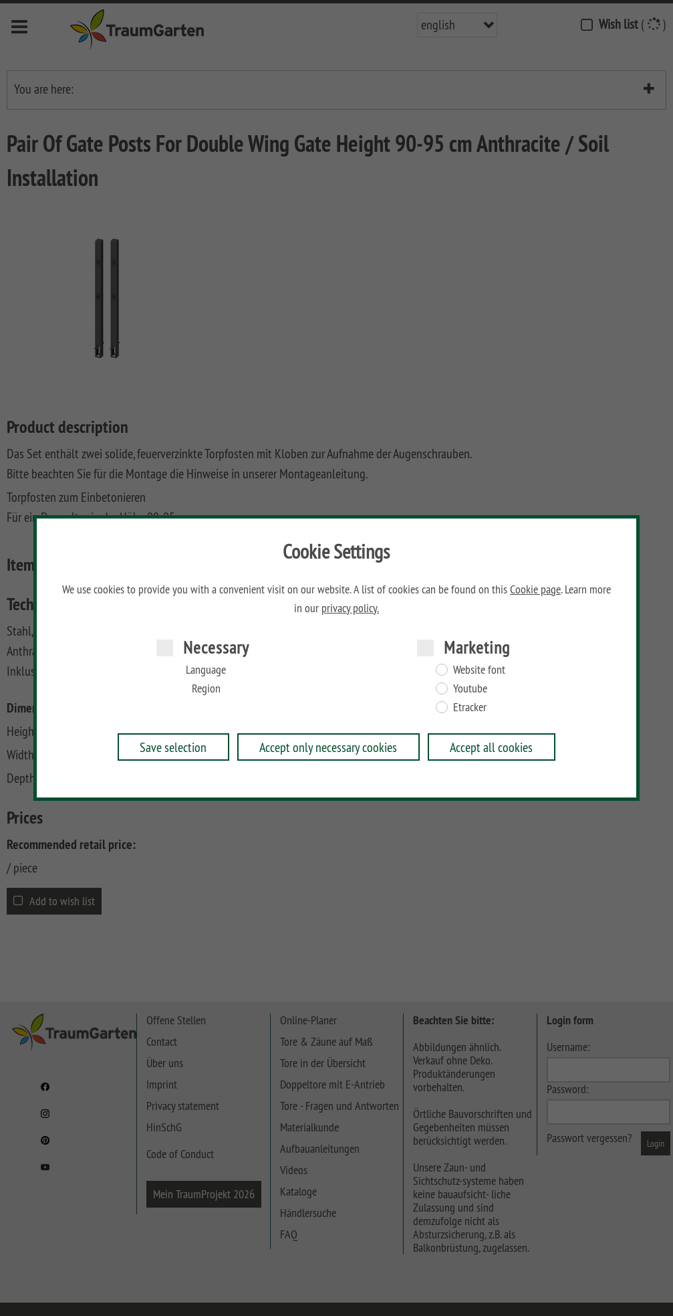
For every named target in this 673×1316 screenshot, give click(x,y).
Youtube (470, 688)
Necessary (216, 647)
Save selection (173, 747)
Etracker (470, 707)
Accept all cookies (491, 747)
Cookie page (535, 589)
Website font (479, 669)
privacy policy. (350, 608)
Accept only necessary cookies (328, 747)
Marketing (477, 647)
